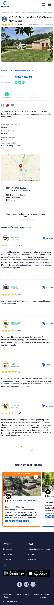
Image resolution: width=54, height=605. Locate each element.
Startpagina (5, 12)
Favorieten (20, 95)
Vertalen (47, 238)
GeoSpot (32, 559)
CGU (19, 594)
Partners (31, 554)
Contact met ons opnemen (39, 549)
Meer (27, 448)
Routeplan (6, 95)
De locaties (15, 12)
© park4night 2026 (10, 601)
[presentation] (4, 44)
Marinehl (50, 25)
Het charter (7, 554)
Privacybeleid (35, 594)
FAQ (4, 565)
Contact (33, 95)
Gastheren (7, 559)
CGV (25, 594)
